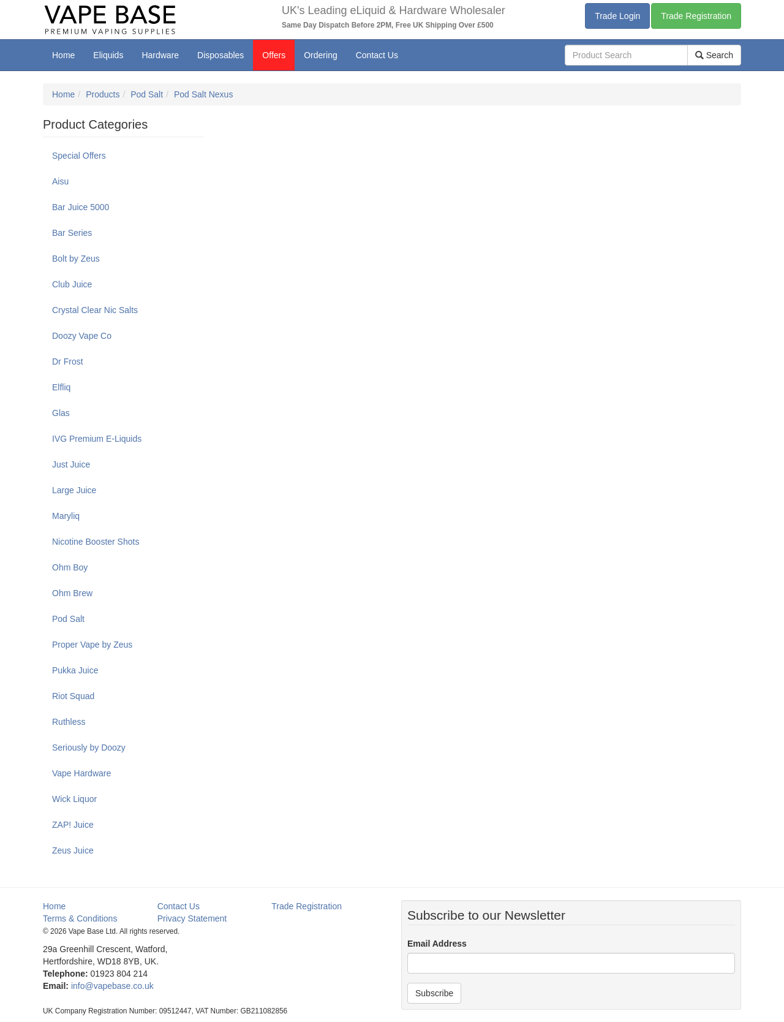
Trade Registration (696, 16)
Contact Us (377, 55)
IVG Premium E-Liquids (96, 439)
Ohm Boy (70, 567)
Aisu (60, 181)
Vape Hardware (81, 773)
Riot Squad (73, 696)
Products (102, 94)
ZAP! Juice (73, 825)
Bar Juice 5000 (80, 207)
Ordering (320, 55)
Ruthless (68, 722)
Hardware (160, 55)
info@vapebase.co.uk (112, 986)
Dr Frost (67, 361)
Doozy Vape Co (81, 336)
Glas (61, 413)
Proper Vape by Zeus (92, 644)
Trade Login (617, 16)
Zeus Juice (73, 850)
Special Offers (79, 156)
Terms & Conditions (80, 918)
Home (63, 55)
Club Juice (72, 284)
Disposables (220, 55)
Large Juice (74, 490)
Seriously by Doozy (89, 747)
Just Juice (71, 464)
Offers (273, 55)
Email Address (437, 943)
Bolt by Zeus (76, 258)
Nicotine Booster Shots (95, 542)
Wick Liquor (74, 799)
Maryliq (66, 516)
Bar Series (72, 233)
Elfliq (61, 387)
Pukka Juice (75, 670)
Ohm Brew (72, 593)
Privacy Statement (192, 918)
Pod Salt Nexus (203, 94)
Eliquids (108, 55)
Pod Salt (146, 94)
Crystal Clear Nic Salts (95, 310)
